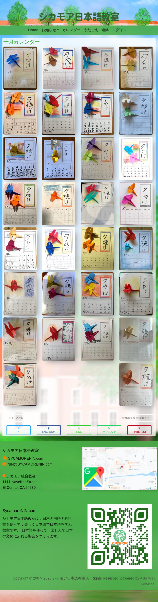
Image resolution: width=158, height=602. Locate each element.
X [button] (18, 430)
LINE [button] (79, 430)
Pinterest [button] (139, 430)
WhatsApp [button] (109, 430)
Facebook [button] (49, 430)
